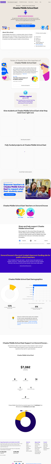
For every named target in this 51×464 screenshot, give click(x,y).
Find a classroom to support (12, 2)
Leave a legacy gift (38, 452)
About (9, 52)
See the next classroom (25, 85)
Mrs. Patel (15, 76)
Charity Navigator (3, 449)
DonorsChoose (3, 2)
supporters (6, 452)
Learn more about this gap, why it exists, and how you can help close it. (27, 323)
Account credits (37, 444)
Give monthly (37, 449)
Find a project (37, 443)
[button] (35, 244)
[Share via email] (35, 241)
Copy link (48, 243)
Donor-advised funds (38, 447)
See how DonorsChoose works (25, 265)
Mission (27, 443)
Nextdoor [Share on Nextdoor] (44, 241)
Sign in (49, 2)
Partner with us (37, 448)
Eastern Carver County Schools (28, 5)
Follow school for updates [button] (41, 33)
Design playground (46, 448)
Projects (21, 52)
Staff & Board (28, 448)
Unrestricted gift (37, 453)
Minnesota (18, 5)
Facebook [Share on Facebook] (22, 241)
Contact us (45, 449)
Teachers (27, 52)
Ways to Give (37, 442)
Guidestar (9, 449)
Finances (27, 447)
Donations (41, 52)
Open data (45, 447)
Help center (45, 443)
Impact (14, 52)
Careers (27, 449)
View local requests (39, 44)
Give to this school (25, 26)
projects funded (19, 452)
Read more (25, 73)
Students (34, 52)
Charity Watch (17, 448)
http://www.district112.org (40, 46)
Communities (45, 444)
